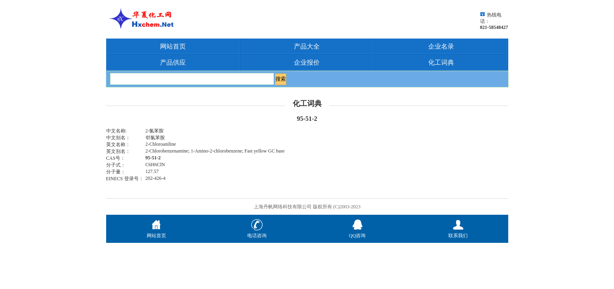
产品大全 (307, 46)
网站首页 (173, 46)
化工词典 (441, 62)
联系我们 (458, 232)
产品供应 (173, 62)
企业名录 (441, 46)
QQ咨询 (357, 232)
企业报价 (307, 62)
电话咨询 (257, 232)
